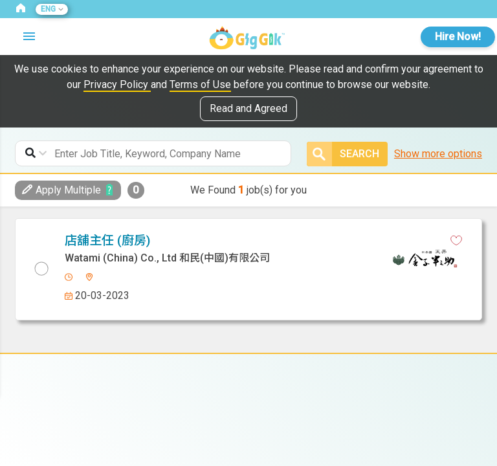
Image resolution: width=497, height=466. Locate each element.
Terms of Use (200, 84)
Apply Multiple (61, 190)
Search (343, 154)
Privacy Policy (117, 84)
